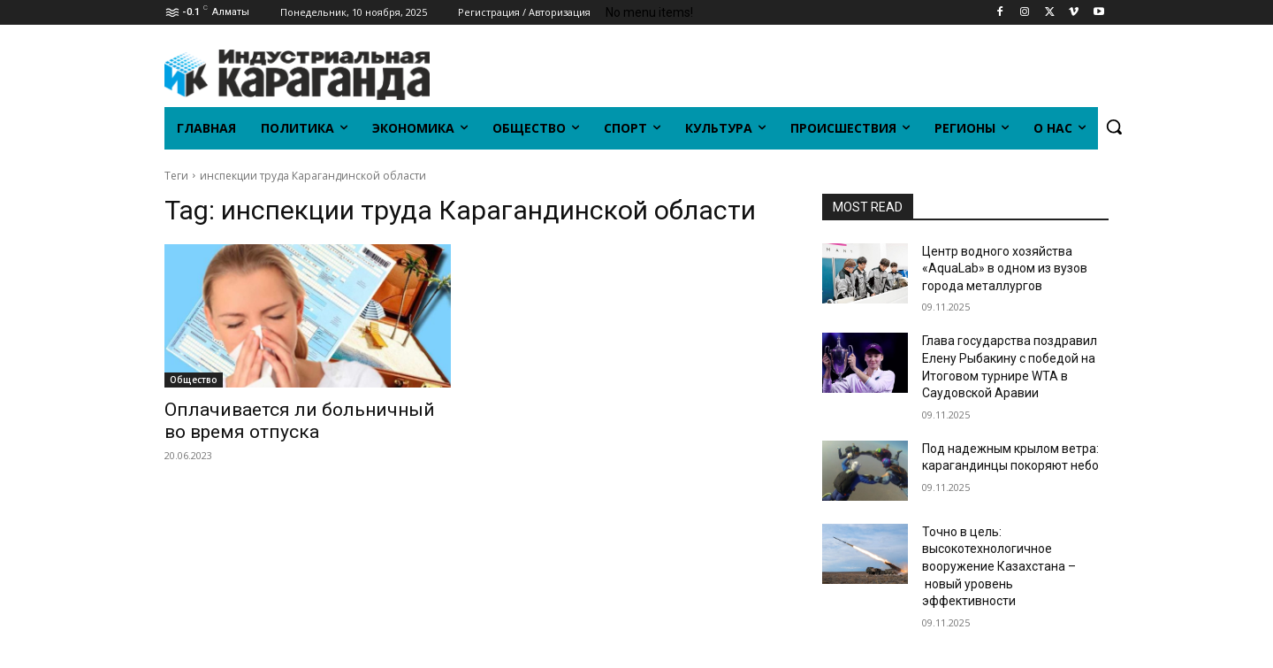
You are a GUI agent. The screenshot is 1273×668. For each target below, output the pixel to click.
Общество (193, 379)
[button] (1114, 126)
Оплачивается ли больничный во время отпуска (299, 420)
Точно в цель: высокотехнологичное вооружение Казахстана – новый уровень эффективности (999, 566)
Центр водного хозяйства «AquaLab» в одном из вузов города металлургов (1004, 268)
